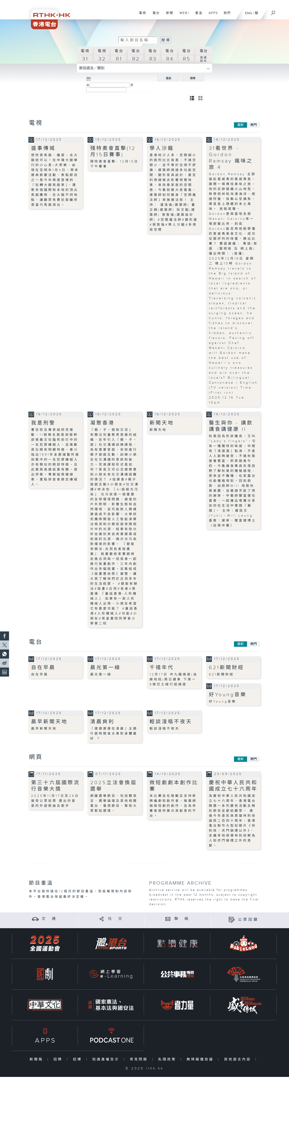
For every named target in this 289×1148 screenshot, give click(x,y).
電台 (154, 15)
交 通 (49, 918)
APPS (211, 15)
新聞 (168, 15)
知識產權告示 (106, 1059)
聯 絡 (182, 918)
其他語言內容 (238, 1059)
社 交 (115, 918)
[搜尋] (273, 11)
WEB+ (183, 15)
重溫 (197, 15)
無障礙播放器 (201, 1059)
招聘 (59, 1059)
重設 (168, 78)
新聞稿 (37, 1059)
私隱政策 (168, 1059)
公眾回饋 (248, 919)
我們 (225, 15)
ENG (248, 13)
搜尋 (192, 78)
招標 (78, 1059)
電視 (141, 15)
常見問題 (140, 1059)
